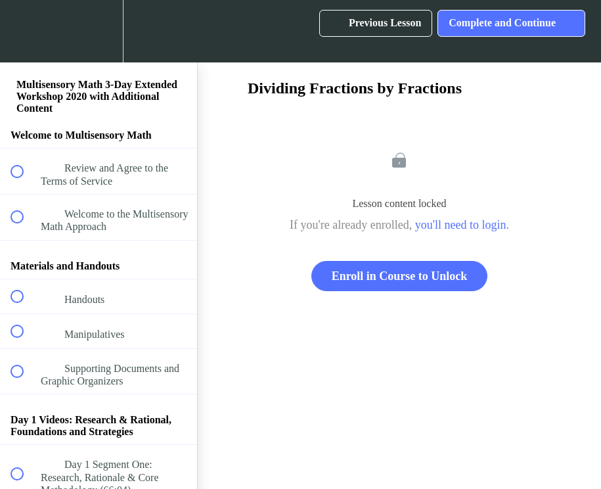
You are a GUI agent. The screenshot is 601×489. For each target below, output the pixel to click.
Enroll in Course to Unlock (400, 276)
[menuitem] (98, 31)
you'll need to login (460, 224)
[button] (24, 31)
